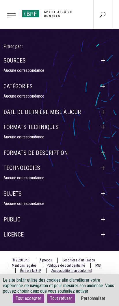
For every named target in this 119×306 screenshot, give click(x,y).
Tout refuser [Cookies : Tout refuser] (61, 298)
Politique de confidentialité (66, 265)
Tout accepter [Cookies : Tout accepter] (28, 298)
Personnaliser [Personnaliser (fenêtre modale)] (93, 298)
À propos (46, 260)
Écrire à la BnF (30, 271)
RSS (98, 265)
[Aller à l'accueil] (51, 14)
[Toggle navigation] (9, 14)
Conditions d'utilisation (78, 260)
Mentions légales (24, 265)
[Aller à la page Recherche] (102, 14)
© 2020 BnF (20, 260)
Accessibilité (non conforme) (71, 271)
